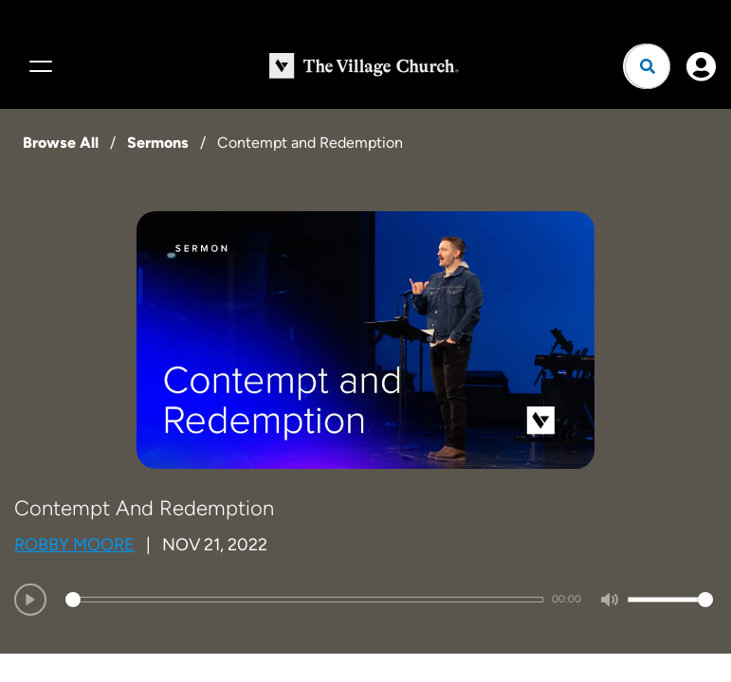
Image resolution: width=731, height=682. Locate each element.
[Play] (30, 599)
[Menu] (38, 66)
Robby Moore (74, 544)
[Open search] (647, 66)
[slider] (304, 599)
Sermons (158, 143)
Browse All (61, 143)
